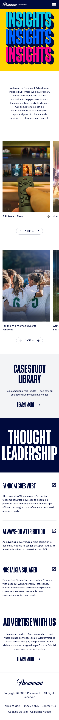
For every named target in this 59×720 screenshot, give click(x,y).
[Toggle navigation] (54, 4)
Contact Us (49, 705)
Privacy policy (30, 705)
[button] (38, 231)
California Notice (40, 711)
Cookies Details (18, 711)
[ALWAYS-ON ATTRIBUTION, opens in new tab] (29, 531)
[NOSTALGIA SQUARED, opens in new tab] (29, 570)
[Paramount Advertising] (15, 4)
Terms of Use (11, 705)
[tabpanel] (28, 179)
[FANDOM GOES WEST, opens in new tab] (29, 486)
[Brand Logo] (30, 682)
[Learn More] (29, 405)
